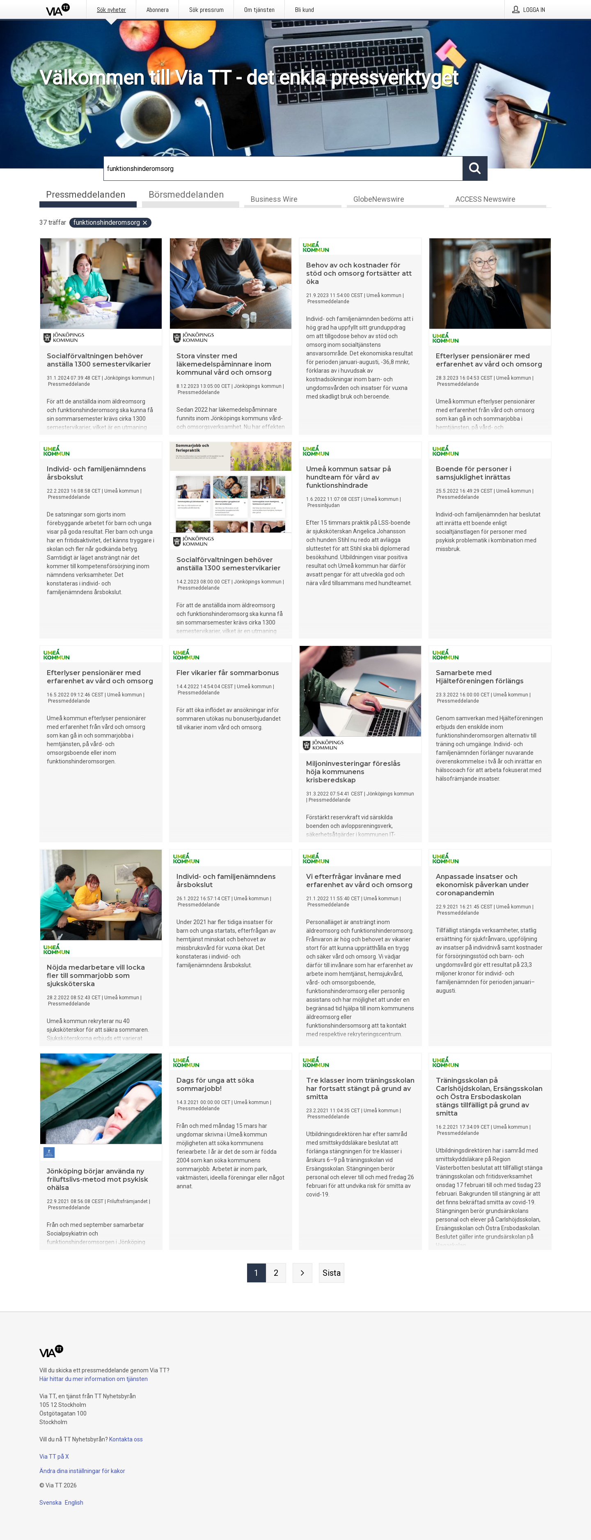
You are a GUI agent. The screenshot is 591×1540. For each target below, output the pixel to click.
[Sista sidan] (331, 1273)
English (74, 1502)
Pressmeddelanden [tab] (86, 194)
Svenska (50, 1502)
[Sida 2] (276, 1273)
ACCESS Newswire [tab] (485, 200)
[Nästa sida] (302, 1273)
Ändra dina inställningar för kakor (82, 1471)
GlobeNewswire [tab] (378, 200)
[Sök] (283, 168)
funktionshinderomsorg (110, 223)
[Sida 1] (256, 1273)
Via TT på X (54, 1456)
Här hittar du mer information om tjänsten (93, 1379)
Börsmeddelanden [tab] (186, 194)
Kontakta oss (126, 1439)
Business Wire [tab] (274, 200)
